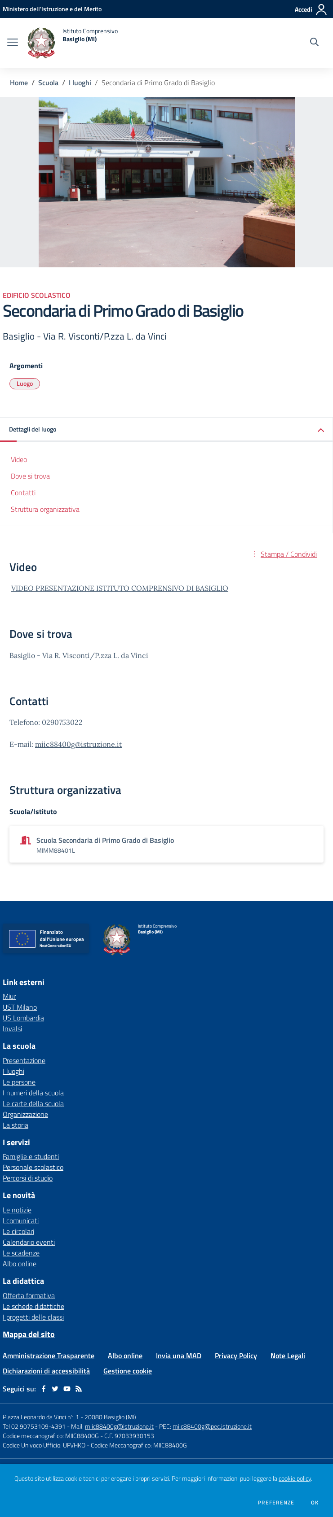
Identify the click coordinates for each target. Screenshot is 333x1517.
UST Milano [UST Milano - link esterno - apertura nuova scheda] (20, 1007)
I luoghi (80, 82)
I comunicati (21, 1220)
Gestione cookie (127, 1370)
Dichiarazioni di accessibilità (46, 1370)
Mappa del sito (29, 1334)
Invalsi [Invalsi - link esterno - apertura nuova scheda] (12, 1028)
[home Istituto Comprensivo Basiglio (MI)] (72, 43)
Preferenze (276, 1502)
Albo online (19, 1263)
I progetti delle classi (33, 1317)
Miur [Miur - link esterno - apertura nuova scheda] (9, 996)
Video (19, 459)
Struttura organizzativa (45, 509)
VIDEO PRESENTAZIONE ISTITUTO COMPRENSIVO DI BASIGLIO (119, 588)
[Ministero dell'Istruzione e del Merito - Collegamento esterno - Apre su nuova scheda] (52, 8)
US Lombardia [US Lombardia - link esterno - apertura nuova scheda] (23, 1017)
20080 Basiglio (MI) (110, 1416)
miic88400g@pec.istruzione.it (212, 1426)
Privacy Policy (236, 1355)
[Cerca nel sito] (314, 43)
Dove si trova (30, 476)
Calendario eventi (29, 1242)
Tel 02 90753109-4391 (34, 1426)
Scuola (48, 82)
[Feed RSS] (79, 1389)
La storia (15, 1125)
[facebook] (44, 1389)
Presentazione (24, 1060)
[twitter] (55, 1389)
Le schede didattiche (33, 1306)
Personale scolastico (33, 1167)
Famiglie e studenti (31, 1156)
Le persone (19, 1082)
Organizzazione (25, 1114)
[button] (166, 430)
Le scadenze (21, 1252)
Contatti (23, 492)
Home (19, 82)
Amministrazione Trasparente (48, 1355)
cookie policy (295, 1478)
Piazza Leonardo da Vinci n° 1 (41, 1416)
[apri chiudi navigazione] (12, 43)
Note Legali (288, 1355)
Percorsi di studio (28, 1178)
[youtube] (67, 1389)
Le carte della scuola (33, 1103)
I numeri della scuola (33, 1092)
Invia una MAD (178, 1355)
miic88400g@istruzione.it (78, 744)
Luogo (25, 383)
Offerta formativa (29, 1295)
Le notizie (17, 1209)
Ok (315, 1502)
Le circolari (18, 1231)
